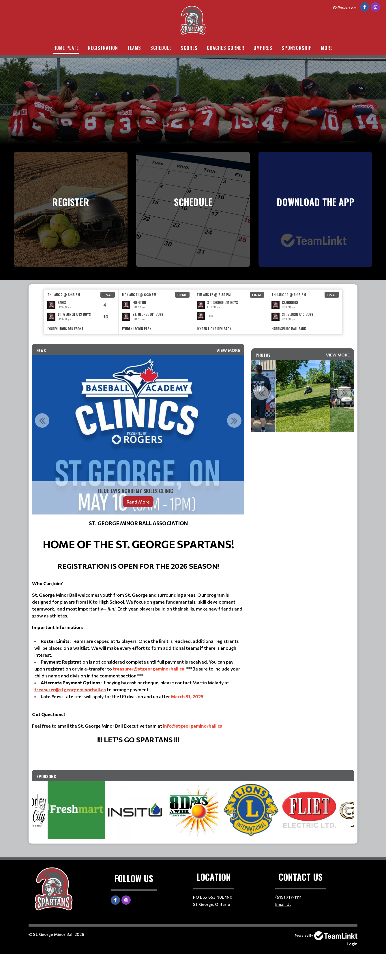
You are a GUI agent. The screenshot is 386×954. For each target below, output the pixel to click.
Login (352, 943)
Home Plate (66, 47)
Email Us (283, 904)
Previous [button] (42, 420)
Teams (134, 47)
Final (108, 295)
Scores (189, 47)
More (327, 47)
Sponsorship (297, 47)
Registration (103, 47)
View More (228, 350)
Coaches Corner (225, 47)
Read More (138, 501)
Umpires (263, 47)
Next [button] (234, 420)
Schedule (161, 47)
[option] (81, 312)
